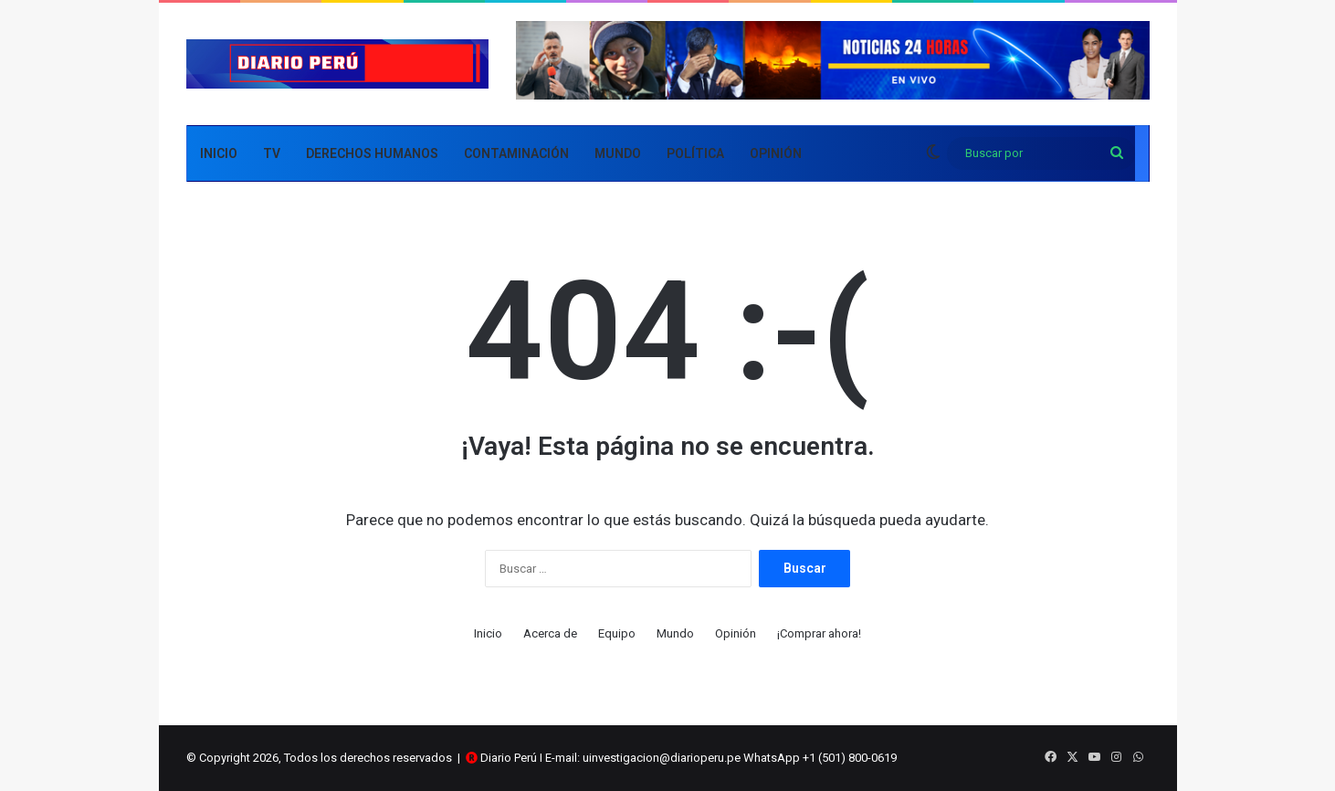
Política (695, 153)
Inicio (218, 153)
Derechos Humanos (372, 153)
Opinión (776, 153)
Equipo (617, 633)
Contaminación (516, 153)
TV (271, 153)
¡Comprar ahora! (819, 633)
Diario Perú (508, 758)
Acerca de (550, 633)
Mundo (617, 153)
